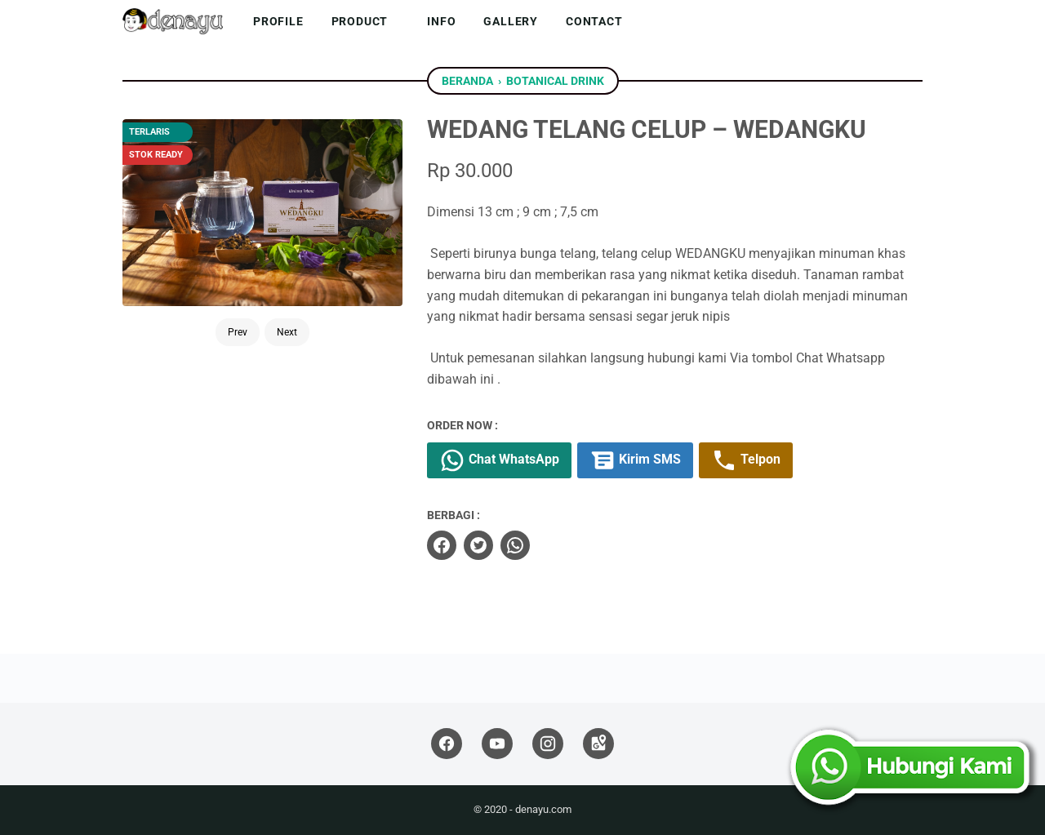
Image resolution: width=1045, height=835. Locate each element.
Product (360, 21)
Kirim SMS (635, 460)
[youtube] (497, 744)
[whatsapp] (515, 545)
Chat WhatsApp (499, 460)
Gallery (510, 21)
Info (441, 21)
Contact (594, 21)
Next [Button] (287, 332)
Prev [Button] (237, 332)
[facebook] (441, 545)
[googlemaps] (598, 744)
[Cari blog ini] (913, 21)
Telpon (745, 460)
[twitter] (478, 545)
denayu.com (543, 809)
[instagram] (547, 744)
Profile (278, 21)
